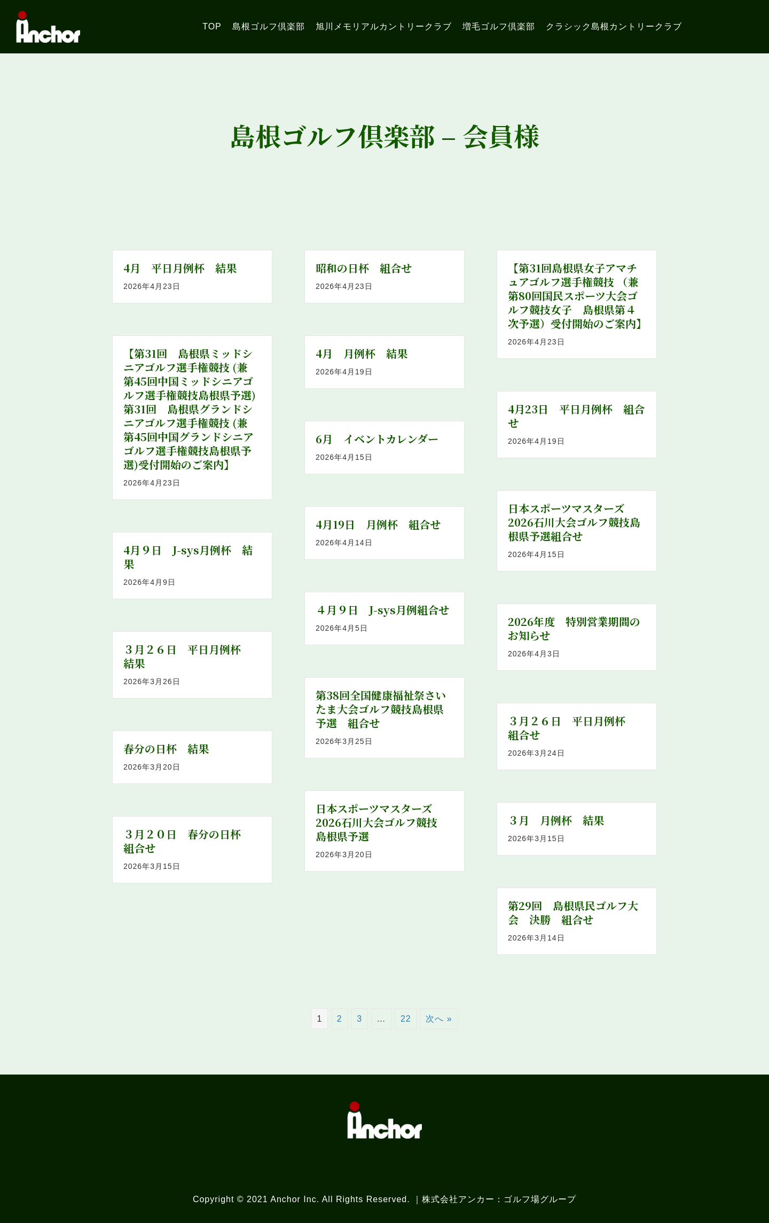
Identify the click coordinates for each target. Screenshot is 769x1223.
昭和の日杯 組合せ (364, 268)
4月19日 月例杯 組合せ (378, 524)
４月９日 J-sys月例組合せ (382, 609)
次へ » (439, 1018)
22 (406, 1018)
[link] (212, 26)
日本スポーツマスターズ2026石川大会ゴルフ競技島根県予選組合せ (574, 522)
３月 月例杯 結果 (556, 820)
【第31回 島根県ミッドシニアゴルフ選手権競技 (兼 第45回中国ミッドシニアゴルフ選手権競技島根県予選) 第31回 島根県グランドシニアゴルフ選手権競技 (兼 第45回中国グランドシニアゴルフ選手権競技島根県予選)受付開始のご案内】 (190, 409)
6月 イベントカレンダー (377, 438)
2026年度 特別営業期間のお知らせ (574, 628)
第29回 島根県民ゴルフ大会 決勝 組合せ (573, 912)
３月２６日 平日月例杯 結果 (187, 656)
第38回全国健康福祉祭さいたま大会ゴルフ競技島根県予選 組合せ (381, 709)
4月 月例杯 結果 (361, 353)
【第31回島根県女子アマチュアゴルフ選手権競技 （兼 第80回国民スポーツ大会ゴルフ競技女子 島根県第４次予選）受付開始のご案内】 (578, 295)
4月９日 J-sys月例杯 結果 (188, 556)
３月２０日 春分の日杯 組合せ (187, 841)
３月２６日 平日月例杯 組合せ (572, 727)
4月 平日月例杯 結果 (180, 268)
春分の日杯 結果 (166, 748)
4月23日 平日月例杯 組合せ (576, 415)
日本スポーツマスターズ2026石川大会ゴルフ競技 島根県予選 (382, 822)
